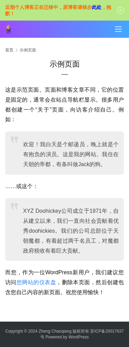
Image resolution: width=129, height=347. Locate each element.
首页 (9, 50)
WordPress (78, 337)
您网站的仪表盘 (36, 282)
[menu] (118, 29)
